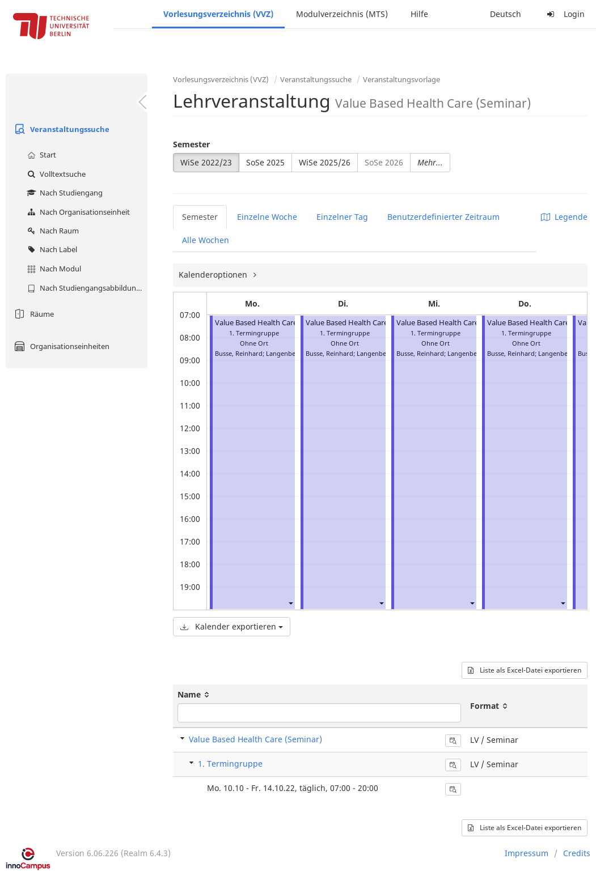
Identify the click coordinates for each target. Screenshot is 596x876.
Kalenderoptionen (214, 274)
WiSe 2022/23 (206, 162)
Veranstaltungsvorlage (401, 79)
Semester (191, 144)
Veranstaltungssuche (60, 129)
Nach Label (50, 249)
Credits (576, 853)
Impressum (526, 853)
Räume (32, 314)
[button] (290, 602)
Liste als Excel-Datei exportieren (524, 670)
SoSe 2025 (265, 162)
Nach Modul (52, 268)
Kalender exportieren (231, 626)
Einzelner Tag (342, 216)
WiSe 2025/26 (324, 162)
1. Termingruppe (230, 763)
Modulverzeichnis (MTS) (342, 13)
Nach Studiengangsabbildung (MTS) (85, 288)
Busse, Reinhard (239, 353)
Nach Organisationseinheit (77, 212)
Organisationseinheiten (60, 346)
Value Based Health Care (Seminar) (273, 323)
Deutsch (505, 13)
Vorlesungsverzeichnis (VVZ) (218, 13)
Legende (564, 216)
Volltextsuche (55, 174)
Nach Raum (51, 231)
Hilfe (419, 13)
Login (564, 13)
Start (40, 155)
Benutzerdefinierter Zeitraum (443, 216)
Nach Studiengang (63, 193)
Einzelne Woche (267, 216)
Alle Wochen (205, 240)
